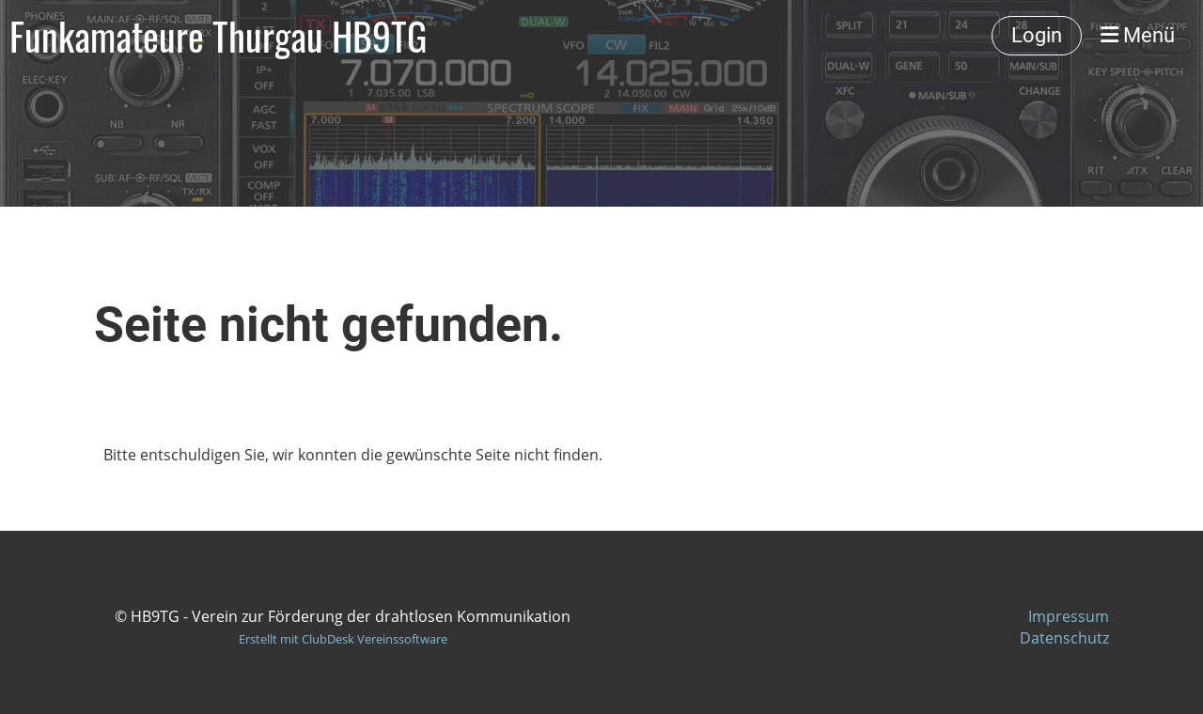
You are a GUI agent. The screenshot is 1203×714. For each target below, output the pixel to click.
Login (1036, 35)
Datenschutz (1064, 638)
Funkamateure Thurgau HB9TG (218, 35)
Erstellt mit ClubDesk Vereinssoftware (343, 638)
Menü (1138, 35)
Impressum (1068, 616)
